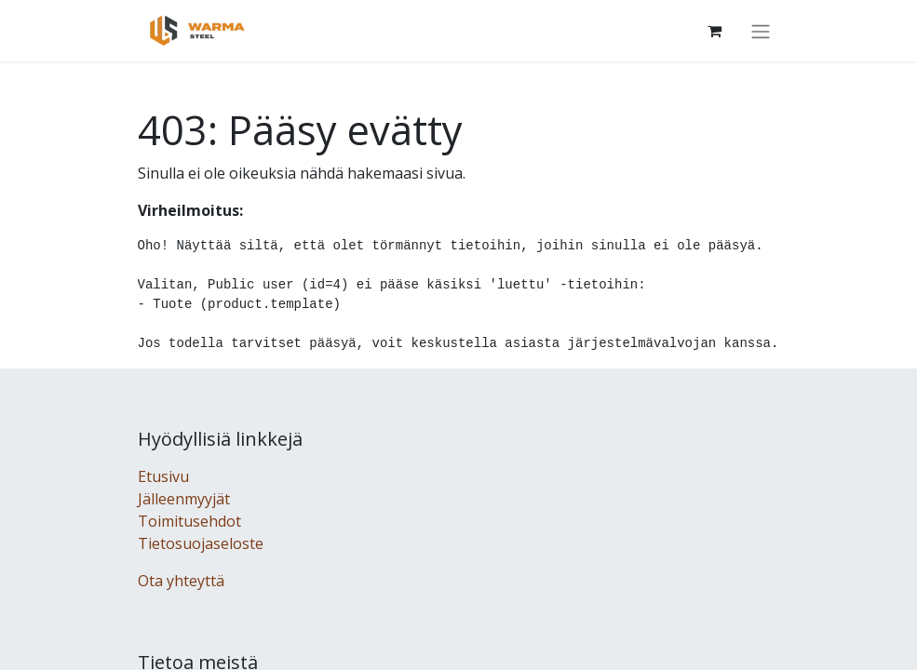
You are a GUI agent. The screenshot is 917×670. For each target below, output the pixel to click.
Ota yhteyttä (181, 580)
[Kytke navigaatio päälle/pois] (760, 30)
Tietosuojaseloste (200, 543)
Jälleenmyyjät (184, 499)
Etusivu (163, 476)
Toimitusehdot (189, 521)
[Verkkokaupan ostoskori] (715, 30)
